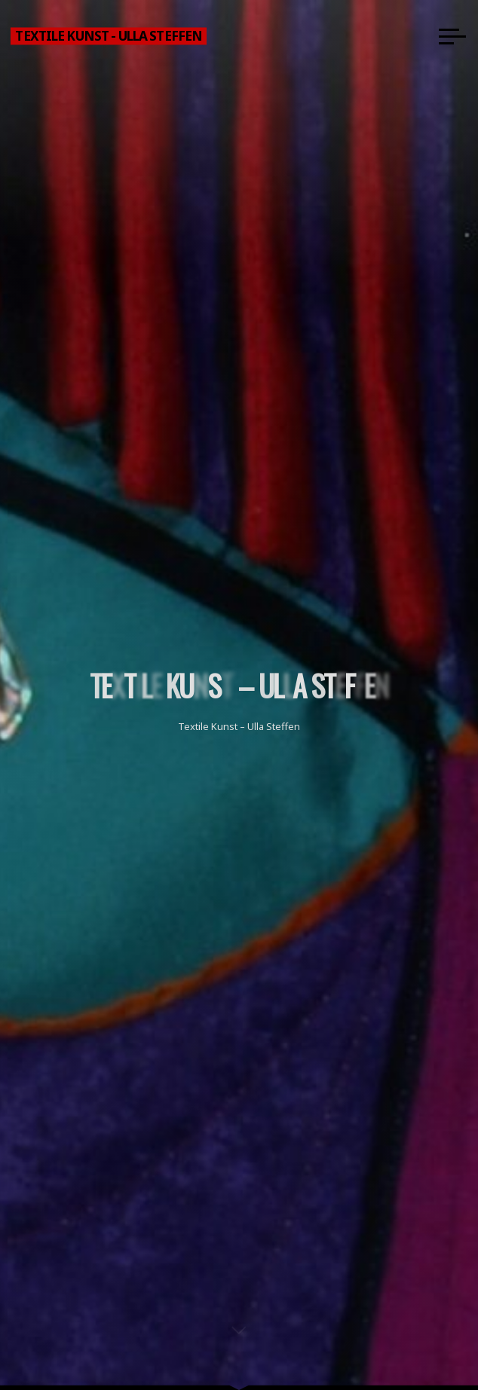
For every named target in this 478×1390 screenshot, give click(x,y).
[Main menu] (452, 36)
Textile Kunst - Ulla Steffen (108, 35)
